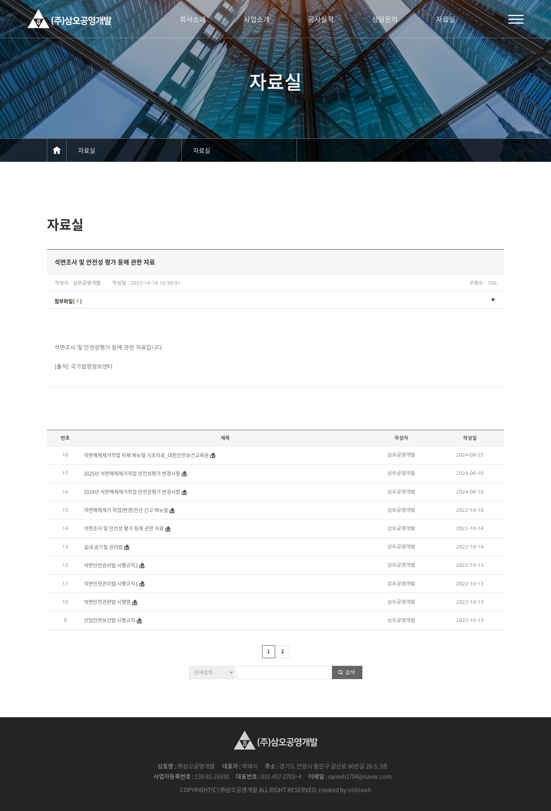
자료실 (445, 19)
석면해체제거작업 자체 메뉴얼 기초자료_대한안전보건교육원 (146, 454)
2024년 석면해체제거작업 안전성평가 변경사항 (132, 491)
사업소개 (257, 19)
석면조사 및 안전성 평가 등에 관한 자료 (124, 528)
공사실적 (321, 19)
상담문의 (385, 19)
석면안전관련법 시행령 (107, 601)
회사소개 (193, 19)
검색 (350, 672)
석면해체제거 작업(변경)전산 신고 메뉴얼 (126, 509)
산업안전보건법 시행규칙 (109, 619)
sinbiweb (359, 789)
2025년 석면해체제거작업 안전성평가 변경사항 (132, 473)
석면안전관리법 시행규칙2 (111, 565)
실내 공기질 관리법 (103, 546)
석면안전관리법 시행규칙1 (111, 583)
